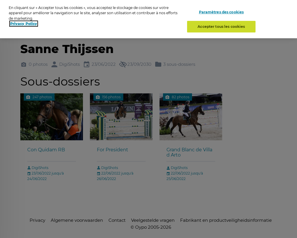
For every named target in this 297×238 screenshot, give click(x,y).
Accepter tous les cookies (221, 25)
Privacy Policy (23, 22)
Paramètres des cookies (221, 11)
